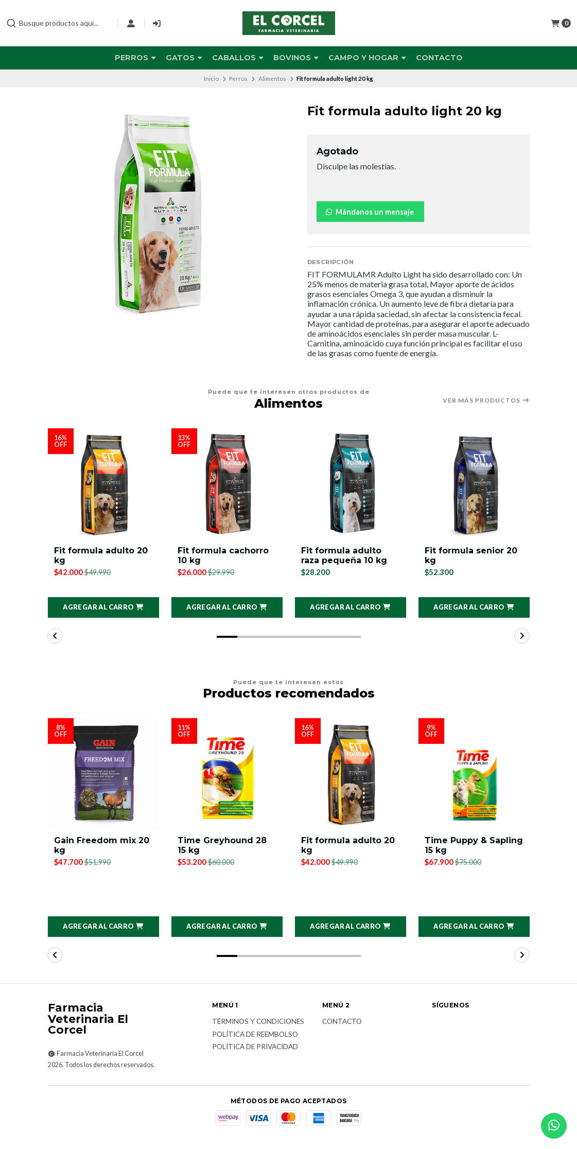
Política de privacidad (255, 1047)
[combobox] (57, 23)
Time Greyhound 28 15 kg (222, 845)
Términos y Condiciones (258, 1022)
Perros (135, 57)
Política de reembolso (255, 1034)
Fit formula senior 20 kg (471, 555)
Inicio (211, 78)
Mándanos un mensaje (369, 211)
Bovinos (296, 57)
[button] (103, 607)
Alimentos (272, 78)
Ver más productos (486, 400)
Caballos (238, 57)
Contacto (439, 57)
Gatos (184, 57)
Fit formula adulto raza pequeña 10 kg (344, 555)
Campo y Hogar (367, 57)
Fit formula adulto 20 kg (101, 555)
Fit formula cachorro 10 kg (223, 555)
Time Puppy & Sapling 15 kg (474, 845)
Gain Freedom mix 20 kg (101, 845)
